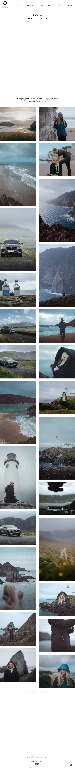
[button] (37, 57)
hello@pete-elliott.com (38, 761)
